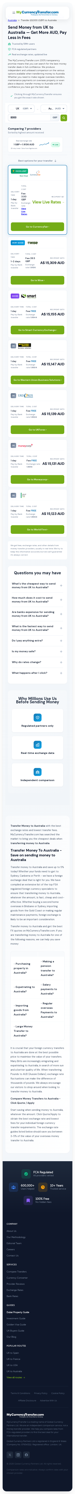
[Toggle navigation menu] (14, 13)
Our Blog (11, 1337)
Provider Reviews (16, 1284)
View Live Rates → (49, 202)
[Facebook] (26, 1455)
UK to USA (12, 1365)
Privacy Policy (40, 1393)
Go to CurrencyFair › (37, 226)
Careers (11, 1249)
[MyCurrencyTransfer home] (37, 13)
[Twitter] (10, 1455)
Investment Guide (16, 1318)
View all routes (16, 1377)
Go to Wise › (38, 280)
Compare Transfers (17, 1271)
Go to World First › (37, 529)
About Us (11, 1231)
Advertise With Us (48, 1400)
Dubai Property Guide (18, 1312)
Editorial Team (14, 1243)
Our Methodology (16, 1237)
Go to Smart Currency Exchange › (37, 330)
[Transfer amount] (29, 117)
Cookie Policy (57, 1393)
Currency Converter (17, 1278)
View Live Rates (24, 211)
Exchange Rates (15, 1290)
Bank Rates (12, 1296)
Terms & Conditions (20, 1393)
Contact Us (12, 1255)
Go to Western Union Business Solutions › (37, 379)
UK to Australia (14, 1371)
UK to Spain (13, 1353)
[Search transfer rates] (63, 118)
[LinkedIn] (18, 1455)
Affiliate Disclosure (27, 1400)
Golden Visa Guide (16, 1324)
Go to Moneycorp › (37, 479)
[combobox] (21, 109)
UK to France (13, 1359)
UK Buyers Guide (15, 1330)
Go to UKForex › (37, 429)
